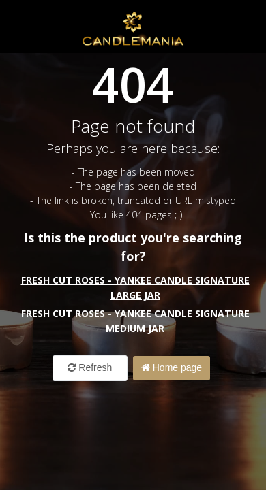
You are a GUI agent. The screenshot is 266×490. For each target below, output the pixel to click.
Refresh (90, 367)
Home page (171, 367)
